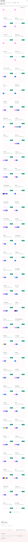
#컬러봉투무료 (7, 404)
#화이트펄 (6, 136)
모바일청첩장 (14, 2)
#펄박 (5, 86)
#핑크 (17, 270)
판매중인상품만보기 (22, 7)
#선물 (19, 220)
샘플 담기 (11, 23)
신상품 (6, 2)
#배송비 (11, 19)
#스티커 (6, 19)
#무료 (12, 19)
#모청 (8, 19)
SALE (11, 2)
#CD (18, 270)
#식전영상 (10, 19)
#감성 (5, 203)
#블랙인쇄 (19, 320)
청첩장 (4, 2)
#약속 (18, 220)
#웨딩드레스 (6, 103)
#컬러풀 (17, 203)
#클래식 (17, 86)
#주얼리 (17, 153)
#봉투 (4, 19)
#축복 (4, 86)
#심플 (15, 153)
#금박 (6, 437)
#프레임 (7, 136)
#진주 (4, 136)
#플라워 (16, 103)
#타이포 (5, 437)
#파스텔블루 (16, 220)
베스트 (9, 2)
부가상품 (18, 2)
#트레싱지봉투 (21, 220)
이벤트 (1, 2)
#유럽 (18, 86)
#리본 (4, 103)
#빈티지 (16, 86)
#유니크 (16, 270)
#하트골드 (19, 203)
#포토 (4, 203)
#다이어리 (7, 203)
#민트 (15, 203)
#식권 (5, 19)
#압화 (18, 103)
